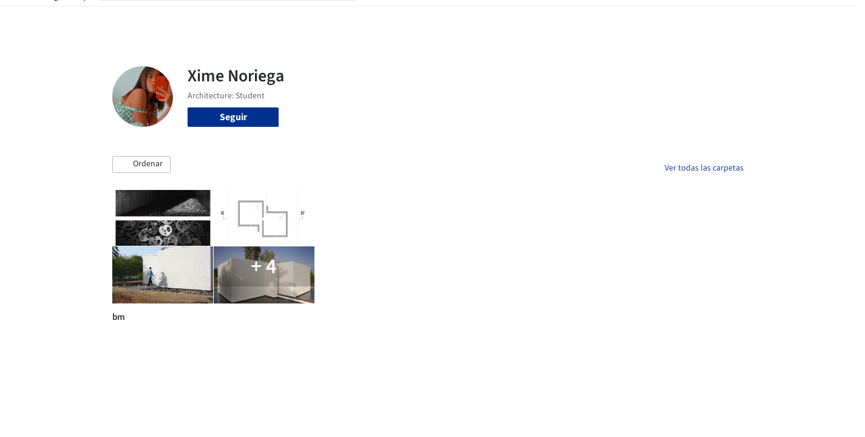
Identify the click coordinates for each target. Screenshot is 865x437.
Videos (591, 17)
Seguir (233, 117)
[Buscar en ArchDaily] (238, 17)
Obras (382, 17)
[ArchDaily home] (68, 17)
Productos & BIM (488, 17)
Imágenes (424, 17)
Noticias (550, 17)
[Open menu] (797, 17)
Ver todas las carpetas (704, 168)
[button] (141, 164)
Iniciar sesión (656, 17)
